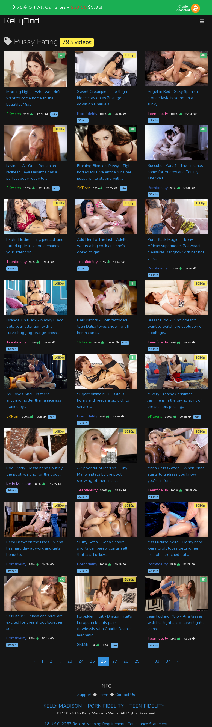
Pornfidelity (87, 113)
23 (69, 661)
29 (137, 661)
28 (125, 661)
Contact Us (125, 694)
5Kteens (13, 114)
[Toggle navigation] (202, 21)
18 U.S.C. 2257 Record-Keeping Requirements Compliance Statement (106, 723)
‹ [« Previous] (34, 661)
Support (84, 694)
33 (157, 661)
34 (168, 661)
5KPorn (83, 188)
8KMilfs (83, 644)
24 (81, 661)
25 (92, 661)
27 (114, 661)
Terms (103, 694)
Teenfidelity (158, 113)
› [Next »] (177, 661)
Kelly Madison (18, 483)
